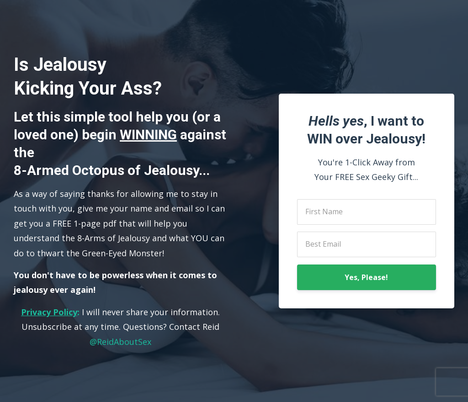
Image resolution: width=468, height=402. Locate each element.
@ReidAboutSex (120, 341)
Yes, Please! (366, 277)
